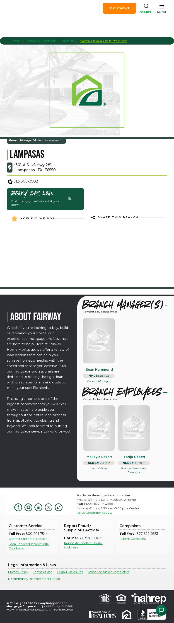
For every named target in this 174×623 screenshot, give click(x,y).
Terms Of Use (42, 572)
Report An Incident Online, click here (83, 545)
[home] (29, 8)
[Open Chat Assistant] (161, 610)
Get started (119, 8)
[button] (162, 8)
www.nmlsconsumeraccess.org (26, 609)
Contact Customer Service (28, 538)
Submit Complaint (132, 538)
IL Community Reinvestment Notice (34, 578)
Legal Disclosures (70, 572)
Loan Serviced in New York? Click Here (29, 546)
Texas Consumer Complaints (108, 572)
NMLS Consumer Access (94, 512)
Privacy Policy (18, 572)
